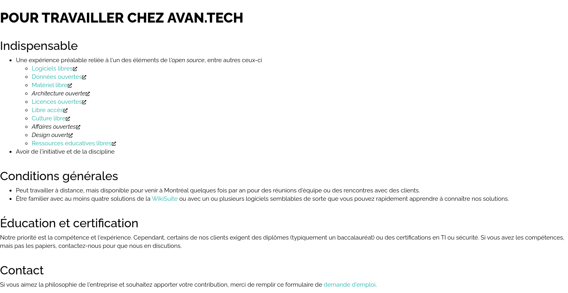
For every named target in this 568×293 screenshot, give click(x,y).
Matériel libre (49, 85)
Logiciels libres (52, 68)
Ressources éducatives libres (71, 143)
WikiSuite (165, 198)
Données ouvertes (57, 76)
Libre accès (47, 110)
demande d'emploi (350, 284)
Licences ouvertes (57, 101)
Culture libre (48, 118)
